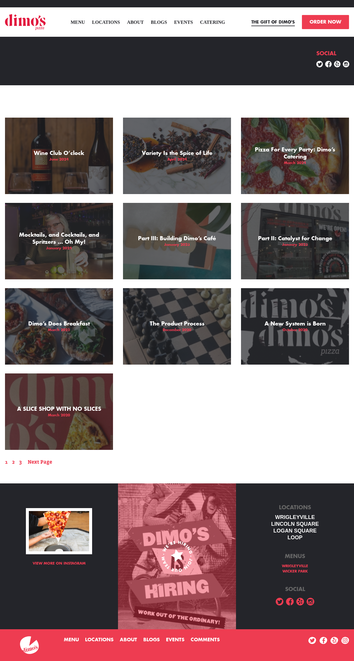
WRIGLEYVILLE (295, 517)
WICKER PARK (295, 571)
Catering (212, 22)
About (135, 22)
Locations (106, 22)
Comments (205, 639)
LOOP (295, 537)
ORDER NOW (325, 22)
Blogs (159, 22)
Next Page (40, 462)
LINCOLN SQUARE (295, 524)
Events (183, 22)
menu (78, 22)
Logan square (295, 531)
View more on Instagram (59, 563)
